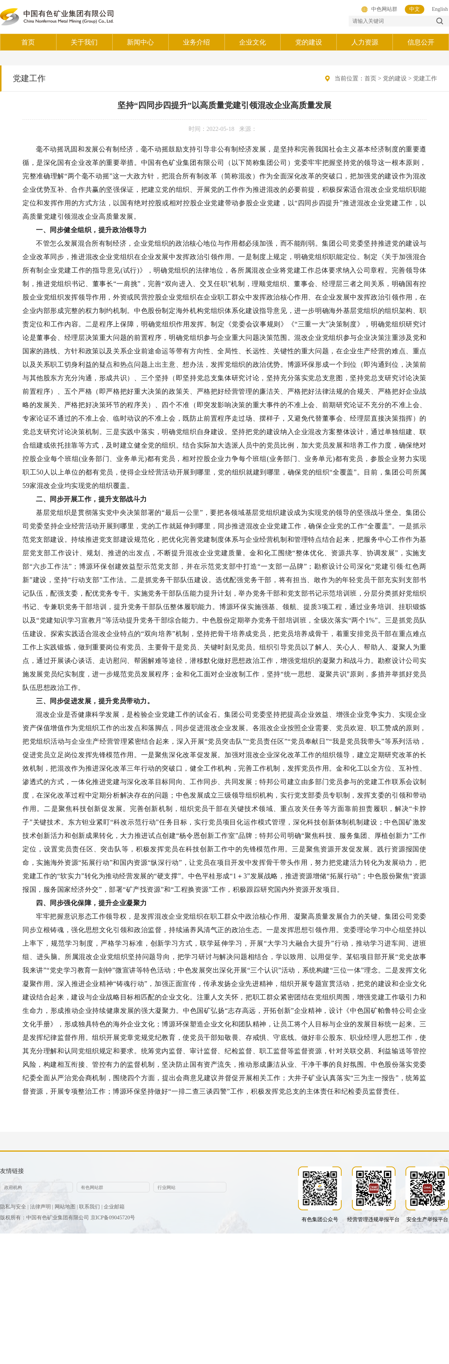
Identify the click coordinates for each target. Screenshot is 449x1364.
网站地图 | (66, 1207)
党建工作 (425, 78)
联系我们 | (90, 1207)
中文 (414, 9)
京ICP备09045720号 (113, 1217)
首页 (370, 78)
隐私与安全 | (14, 1207)
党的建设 (395, 78)
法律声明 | (41, 1207)
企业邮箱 (114, 1207)
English (440, 9)
